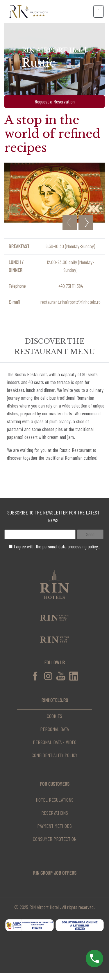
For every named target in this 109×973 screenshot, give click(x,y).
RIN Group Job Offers (54, 873)
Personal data (54, 729)
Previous (69, 222)
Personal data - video (54, 742)
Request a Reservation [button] (55, 101)
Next (85, 222)
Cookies (54, 716)
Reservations (54, 813)
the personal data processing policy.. (68, 546)
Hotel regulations (55, 799)
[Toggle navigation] (98, 11)
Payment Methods (54, 826)
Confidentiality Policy (54, 755)
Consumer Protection (54, 839)
